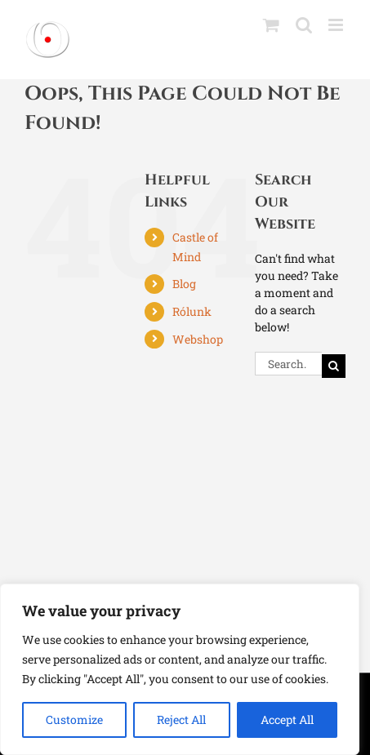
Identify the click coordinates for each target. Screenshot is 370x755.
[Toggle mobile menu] (336, 24)
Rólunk (192, 311)
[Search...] (288, 363)
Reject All (181, 719)
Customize (74, 719)
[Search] (333, 366)
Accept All (287, 719)
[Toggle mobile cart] (271, 24)
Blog (184, 283)
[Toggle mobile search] (304, 24)
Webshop (197, 339)
